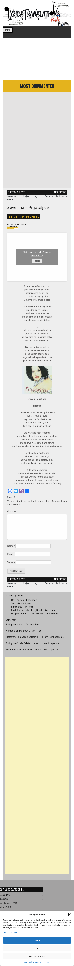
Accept (37, 940)
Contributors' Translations (23, 218)
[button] (69, 914)
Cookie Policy (29, 962)
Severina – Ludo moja (56, 197)
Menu (7, 30)
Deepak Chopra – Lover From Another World (34, 616)
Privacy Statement (42, 962)
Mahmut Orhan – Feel (27, 627)
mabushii (28, 226)
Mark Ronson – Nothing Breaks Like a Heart (34, 612)
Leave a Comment (14, 231)
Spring (9, 627)
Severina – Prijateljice (28, 209)
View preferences (37, 956)
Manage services (10, 933)
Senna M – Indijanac (21, 606)
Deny (36, 948)
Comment (13, 514)
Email (10, 556)
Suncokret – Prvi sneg (22, 609)
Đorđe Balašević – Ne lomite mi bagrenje (42, 639)
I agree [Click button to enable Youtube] (37, 264)
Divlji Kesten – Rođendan (24, 602)
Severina (16, 228)
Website (11, 565)
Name (11, 548)
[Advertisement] (37, 59)
